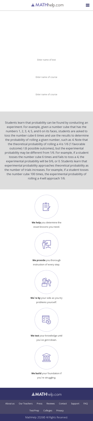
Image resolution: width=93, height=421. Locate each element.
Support (75, 403)
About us (9, 403)
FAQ (86, 403)
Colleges (47, 410)
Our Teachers (25, 403)
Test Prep (34, 410)
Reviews (51, 403)
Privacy (60, 410)
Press (39, 403)
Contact (63, 403)
